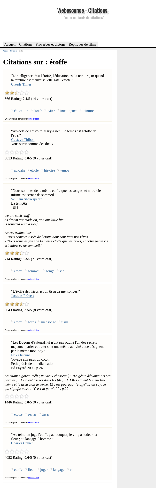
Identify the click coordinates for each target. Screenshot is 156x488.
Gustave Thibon (22, 140)
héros (32, 322)
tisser (45, 414)
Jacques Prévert (22, 296)
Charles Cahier (22, 443)
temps (64, 170)
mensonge (48, 322)
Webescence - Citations (82, 10)
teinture (88, 111)
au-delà (19, 170)
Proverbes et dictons (50, 44)
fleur (31, 470)
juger (44, 470)
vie (62, 271)
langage (58, 470)
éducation (21, 111)
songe (50, 271)
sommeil (34, 271)
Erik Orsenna (21, 355)
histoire (49, 170)
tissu (64, 322)
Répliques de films (82, 44)
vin (72, 470)
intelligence (68, 111)
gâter (51, 111)
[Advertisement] (82, 30)
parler (32, 414)
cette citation (33, 119)
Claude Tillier (21, 84)
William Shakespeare (26, 199)
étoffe (38, 111)
